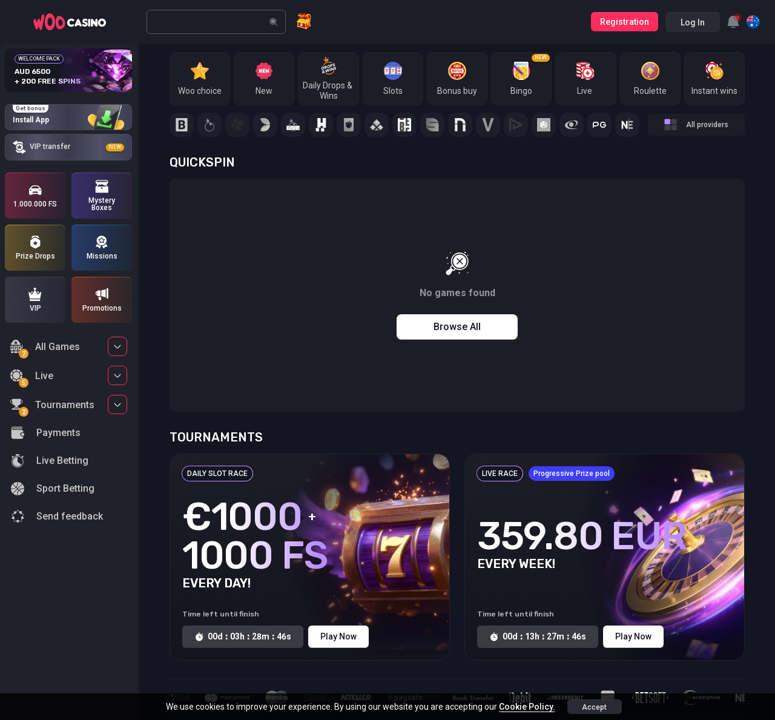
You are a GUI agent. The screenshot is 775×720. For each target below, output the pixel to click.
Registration (624, 22)
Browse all (457, 326)
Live (31, 377)
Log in (693, 22)
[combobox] (733, 22)
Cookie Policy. (527, 707)
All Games (45, 348)
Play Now (338, 636)
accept (594, 707)
